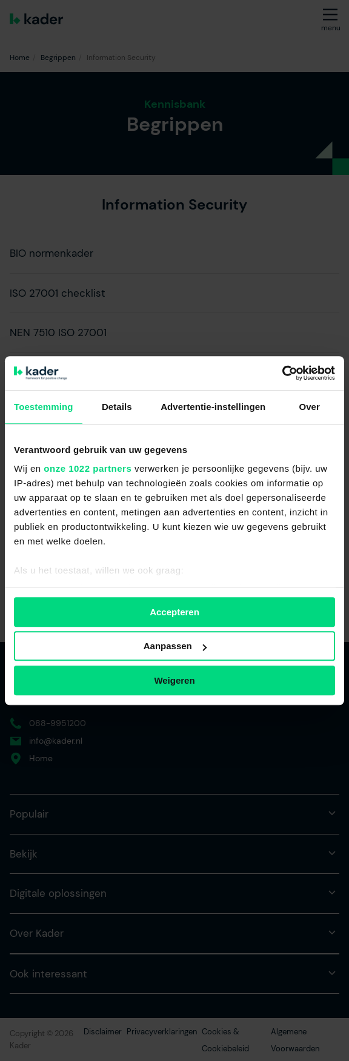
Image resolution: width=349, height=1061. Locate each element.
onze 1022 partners (87, 468)
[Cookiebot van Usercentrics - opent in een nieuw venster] (282, 373)
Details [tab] (117, 407)
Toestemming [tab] (43, 407)
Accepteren (174, 612)
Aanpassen (175, 646)
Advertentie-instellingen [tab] (213, 407)
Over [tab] (309, 407)
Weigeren (174, 680)
